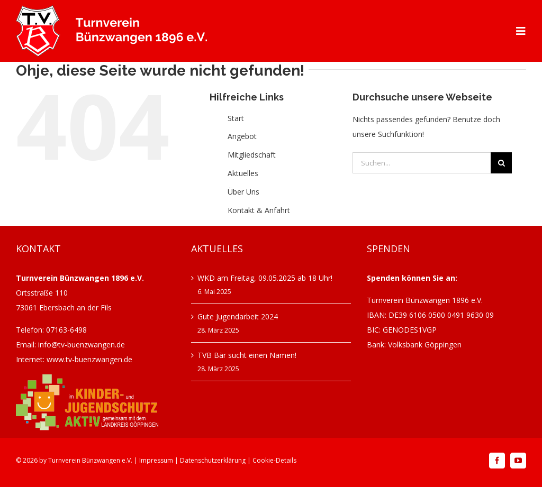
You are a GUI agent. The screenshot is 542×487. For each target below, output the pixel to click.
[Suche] (501, 162)
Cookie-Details (274, 460)
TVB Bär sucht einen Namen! (246, 355)
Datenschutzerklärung (213, 460)
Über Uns (243, 192)
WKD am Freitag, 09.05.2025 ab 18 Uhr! (264, 278)
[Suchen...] (422, 162)
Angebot (242, 136)
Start (236, 118)
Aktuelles (243, 173)
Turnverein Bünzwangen (84, 460)
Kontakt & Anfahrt (259, 210)
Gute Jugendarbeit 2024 (237, 316)
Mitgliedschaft (252, 155)
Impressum (156, 460)
